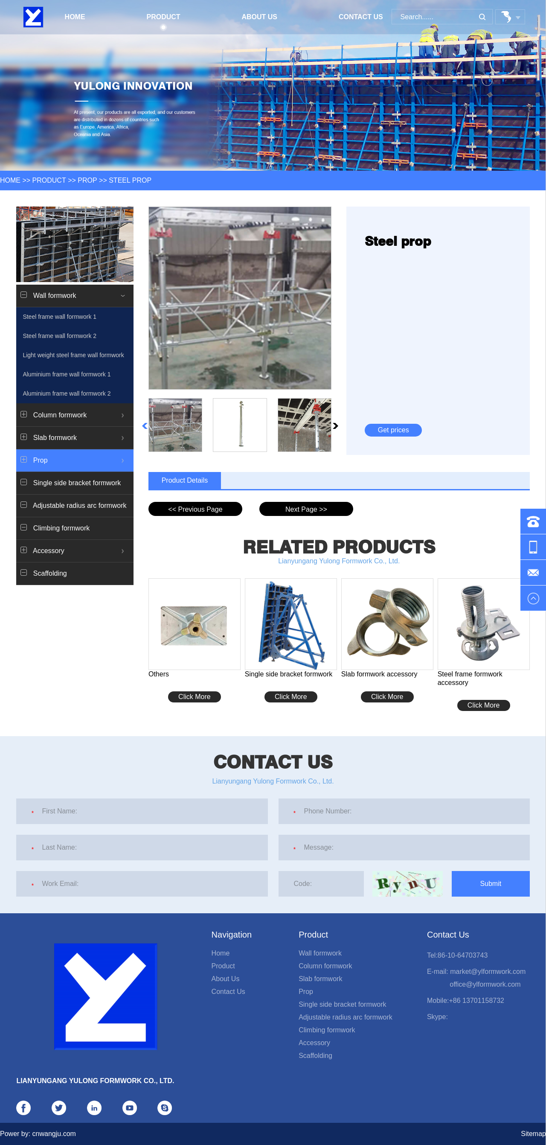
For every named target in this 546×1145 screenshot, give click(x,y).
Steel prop (130, 180)
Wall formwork (320, 953)
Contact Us (361, 16)
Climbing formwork (55, 528)
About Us (259, 16)
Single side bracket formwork (70, 483)
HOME (10, 180)
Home (75, 16)
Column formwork (325, 966)
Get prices (393, 430)
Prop (87, 180)
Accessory (314, 1042)
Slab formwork (320, 978)
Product (163, 20)
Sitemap (533, 1133)
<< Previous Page (195, 509)
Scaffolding (43, 573)
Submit (490, 883)
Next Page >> (306, 509)
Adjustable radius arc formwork (73, 505)
